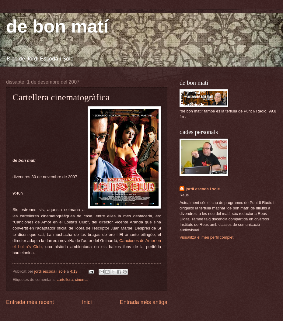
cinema (81, 279)
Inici (87, 302)
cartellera (65, 279)
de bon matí (57, 26)
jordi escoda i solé (203, 189)
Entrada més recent (30, 302)
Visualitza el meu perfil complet (206, 237)
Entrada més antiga (143, 302)
